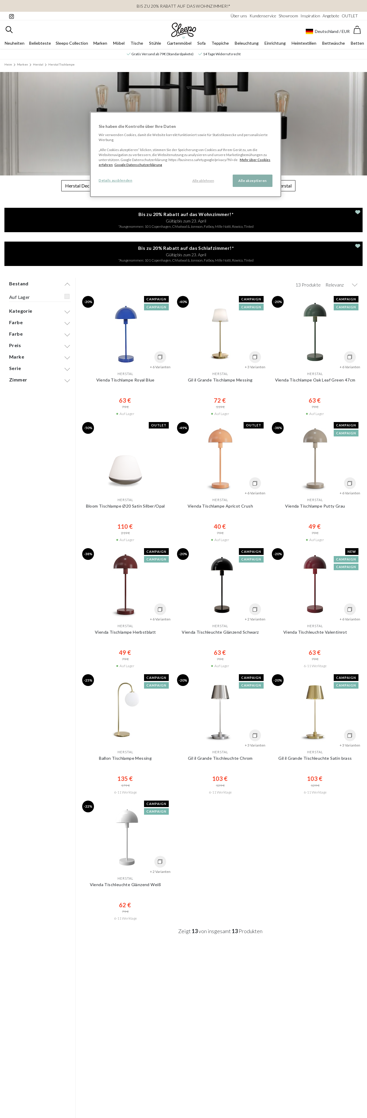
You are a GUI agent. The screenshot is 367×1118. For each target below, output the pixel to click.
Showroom (288, 15)
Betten (357, 43)
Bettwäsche (333, 43)
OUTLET (350, 15)
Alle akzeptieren (252, 181)
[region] (185, 154)
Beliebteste (40, 43)
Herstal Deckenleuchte (88, 185)
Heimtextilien (304, 43)
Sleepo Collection (72, 43)
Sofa (201, 43)
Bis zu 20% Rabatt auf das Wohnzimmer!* (184, 6)
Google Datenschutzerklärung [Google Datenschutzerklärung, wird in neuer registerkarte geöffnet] (138, 165)
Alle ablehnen (203, 181)
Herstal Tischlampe (61, 64)
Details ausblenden (115, 180)
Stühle (155, 43)
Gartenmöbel (179, 43)
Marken (100, 43)
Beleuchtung (247, 43)
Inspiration (310, 15)
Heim (8, 64)
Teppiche (220, 43)
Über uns (239, 15)
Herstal (38, 64)
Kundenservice (262, 15)
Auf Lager (19, 297)
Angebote (331, 15)
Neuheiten (14, 43)
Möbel (119, 43)
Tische (136, 43)
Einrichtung (275, 43)
